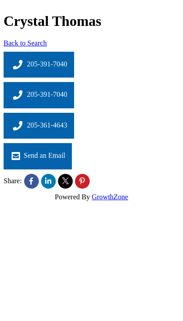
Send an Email (37, 156)
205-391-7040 (38, 64)
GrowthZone (110, 197)
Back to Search (25, 43)
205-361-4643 (38, 125)
